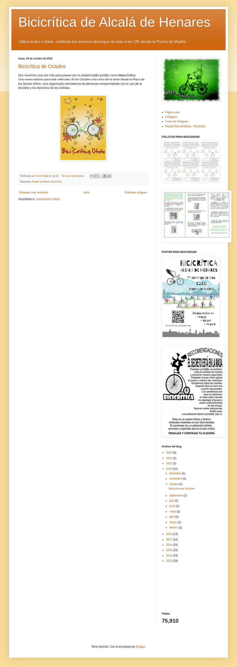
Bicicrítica (56, 181)
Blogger (140, 646)
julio (172, 500)
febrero (174, 527)
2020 (169, 463)
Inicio (86, 192)
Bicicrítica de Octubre (42, 66)
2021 (169, 458)
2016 (169, 544)
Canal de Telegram (176, 121)
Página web (172, 112)
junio (172, 506)
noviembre (176, 478)
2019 (169, 468)
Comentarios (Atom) (48, 199)
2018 (169, 534)
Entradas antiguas (136, 192)
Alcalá (34, 181)
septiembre (176, 495)
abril (172, 516)
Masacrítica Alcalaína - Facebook (185, 126)
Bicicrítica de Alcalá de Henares (114, 22)
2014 (169, 555)
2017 (169, 539)
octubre (174, 484)
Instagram (171, 117)
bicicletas (45, 181)
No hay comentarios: (73, 175)
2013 (169, 560)
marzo (173, 522)
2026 (169, 452)
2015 (169, 550)
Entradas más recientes (33, 192)
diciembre (175, 473)
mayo (173, 511)
